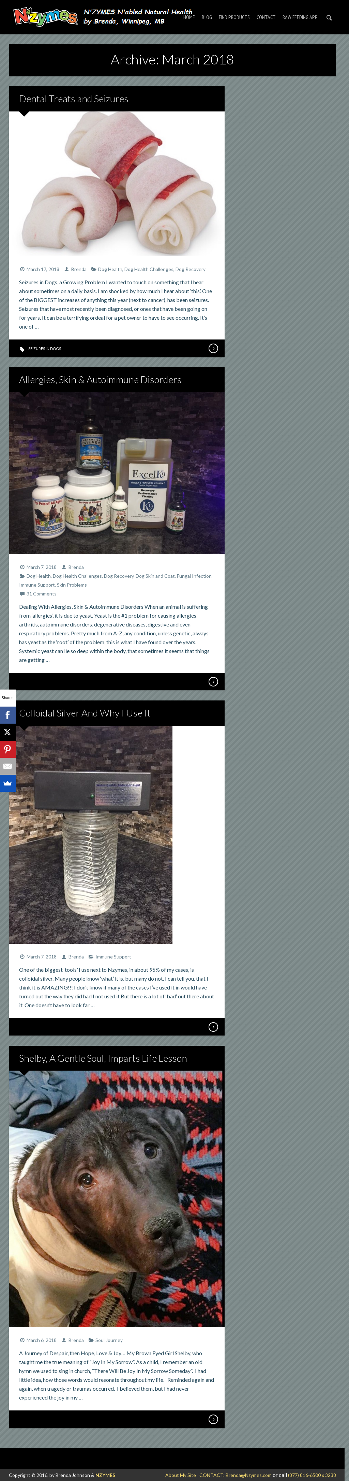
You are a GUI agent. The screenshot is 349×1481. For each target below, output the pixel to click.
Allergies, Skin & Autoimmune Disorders (100, 379)
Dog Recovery (191, 269)
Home (189, 17)
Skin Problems (72, 585)
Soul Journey (109, 1340)
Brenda (79, 269)
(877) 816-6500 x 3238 (312, 1475)
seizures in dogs (44, 348)
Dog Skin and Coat (155, 576)
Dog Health (110, 269)
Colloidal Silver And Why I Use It (85, 713)
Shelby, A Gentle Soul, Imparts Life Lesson (103, 1058)
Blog (207, 17)
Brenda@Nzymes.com (249, 1475)
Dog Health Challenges (148, 269)
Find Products (234, 17)
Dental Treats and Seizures (73, 98)
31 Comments (42, 593)
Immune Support (37, 585)
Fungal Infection (194, 576)
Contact (266, 17)
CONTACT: (212, 1475)
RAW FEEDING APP (300, 17)
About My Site (180, 1475)
